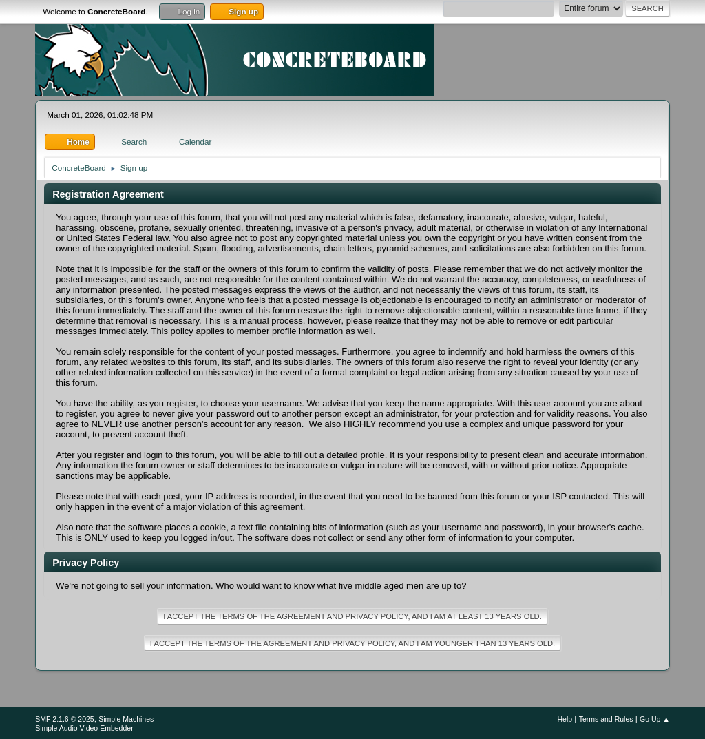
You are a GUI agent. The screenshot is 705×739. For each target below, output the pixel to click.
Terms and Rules (606, 719)
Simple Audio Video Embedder (84, 728)
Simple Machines (126, 719)
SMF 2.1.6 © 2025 (64, 719)
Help (564, 719)
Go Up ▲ (655, 719)
